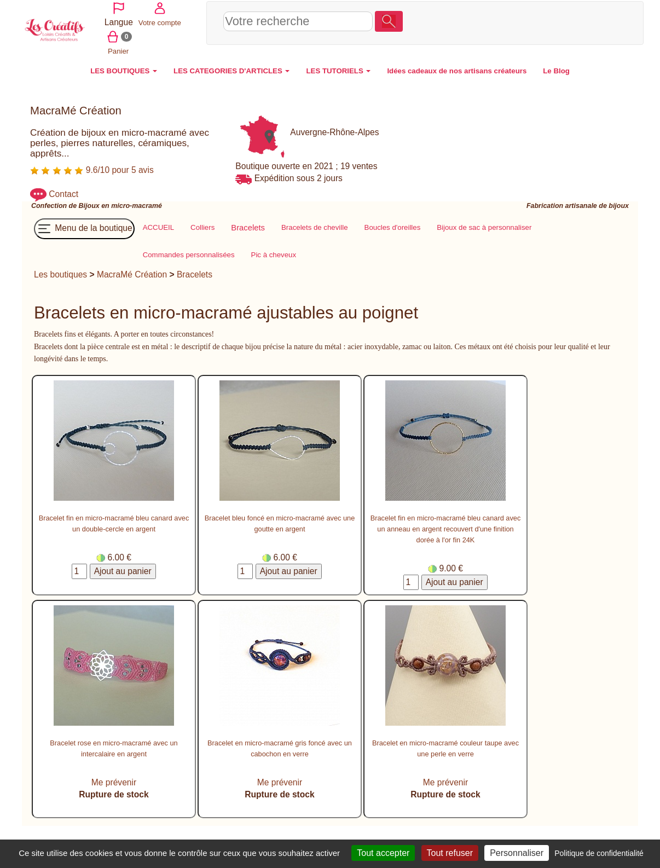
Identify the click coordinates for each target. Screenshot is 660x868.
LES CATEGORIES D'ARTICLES (231, 68)
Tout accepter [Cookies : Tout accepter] (383, 853)
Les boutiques (60, 271)
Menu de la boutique (84, 226)
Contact (63, 191)
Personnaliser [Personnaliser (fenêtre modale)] (516, 853)
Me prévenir (113, 779)
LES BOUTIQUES (123, 68)
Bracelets (194, 271)
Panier (530, 35)
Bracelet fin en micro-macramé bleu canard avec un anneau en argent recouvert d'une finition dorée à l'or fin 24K (445, 527)
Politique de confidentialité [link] (599, 853)
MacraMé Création (132, 271)
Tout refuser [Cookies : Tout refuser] (450, 853)
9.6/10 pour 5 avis (92, 167)
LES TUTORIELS (338, 68)
